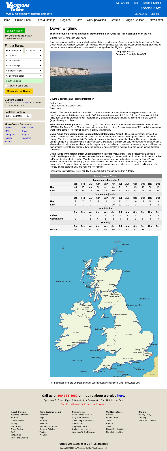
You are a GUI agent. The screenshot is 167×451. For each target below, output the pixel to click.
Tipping (42, 432)
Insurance (43, 415)
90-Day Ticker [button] (15, 30)
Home (6, 20)
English (155, 14)
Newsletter (156, 20)
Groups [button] (115, 20)
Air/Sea (14, 417)
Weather (43, 435)
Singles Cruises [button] (134, 20)
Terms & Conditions (147, 420)
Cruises (109, 415)
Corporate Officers (80, 426)
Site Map (142, 417)
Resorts (145, 3)
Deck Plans (16, 426)
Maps (41, 417)
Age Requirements (19, 415)
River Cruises (122, 3)
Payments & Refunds (48, 426)
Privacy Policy (145, 415)
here (120, 395)
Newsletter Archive (114, 432)
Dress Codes (17, 429)
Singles (25, 134)
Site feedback (101, 444)
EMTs (7, 131)
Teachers (26, 138)
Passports (43, 423)
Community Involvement (83, 420)
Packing (43, 420)
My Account (141, 14)
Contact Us (77, 423)
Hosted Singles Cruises (116, 429)
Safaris (157, 3)
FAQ (13, 432)
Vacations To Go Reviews (83, 432)
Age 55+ (9, 127)
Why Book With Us (80, 417)
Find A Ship (16, 435)
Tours (135, 3)
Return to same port (18, 85)
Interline (9, 138)
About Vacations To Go (82, 415)
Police (25, 131)
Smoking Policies (47, 429)
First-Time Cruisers (19, 438)
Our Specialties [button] (96, 20)
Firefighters (10, 134)
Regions (65, 20)
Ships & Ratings (45, 20)
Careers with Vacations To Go (74, 444)
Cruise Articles (17, 420)
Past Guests (28, 127)
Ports (78, 20)
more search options (20, 102)
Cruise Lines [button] (23, 20)
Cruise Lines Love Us (81, 429)
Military (8, 141)
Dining (14, 423)
